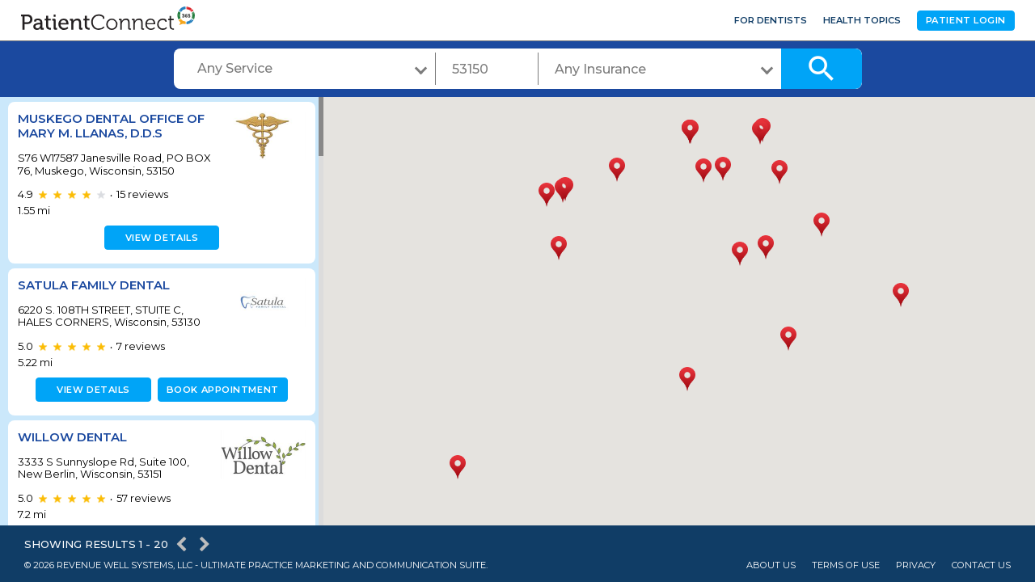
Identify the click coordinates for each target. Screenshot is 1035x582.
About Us (771, 565)
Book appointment (219, 389)
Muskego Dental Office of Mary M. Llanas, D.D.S (111, 126)
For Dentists (770, 20)
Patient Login (966, 20)
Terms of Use (846, 565)
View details (159, 237)
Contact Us (981, 565)
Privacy (916, 565)
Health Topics (862, 20)
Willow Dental (72, 437)
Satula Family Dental (94, 285)
